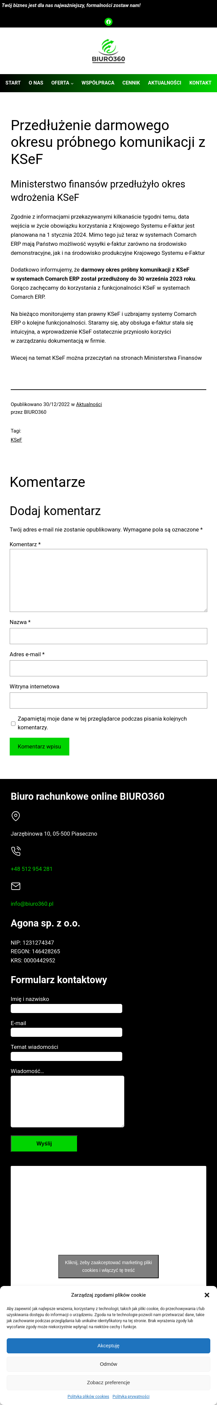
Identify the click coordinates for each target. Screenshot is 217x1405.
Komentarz (25, 544)
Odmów (108, 1364)
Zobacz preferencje (108, 1382)
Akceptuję (108, 1345)
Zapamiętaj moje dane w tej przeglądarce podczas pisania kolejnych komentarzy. (102, 723)
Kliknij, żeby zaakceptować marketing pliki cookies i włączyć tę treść (108, 1276)
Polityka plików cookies (88, 1396)
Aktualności (89, 404)
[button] (207, 1295)
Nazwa (20, 622)
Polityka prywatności (131, 1396)
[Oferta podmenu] (72, 83)
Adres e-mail (27, 654)
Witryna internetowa (35, 686)
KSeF (16, 440)
